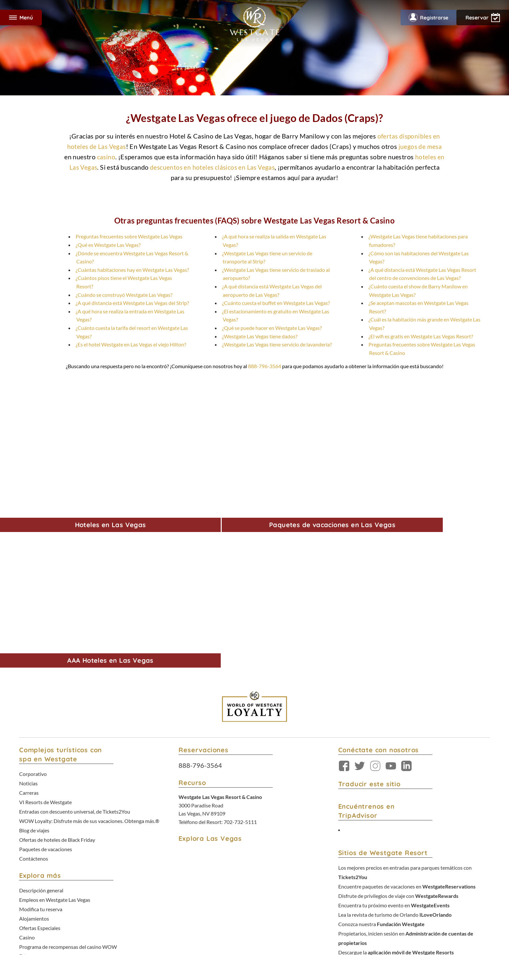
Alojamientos (34, 736)
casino (106, 157)
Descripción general (41, 711)
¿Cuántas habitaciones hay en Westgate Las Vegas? (132, 270)
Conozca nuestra (381, 749)
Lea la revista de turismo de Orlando (395, 741)
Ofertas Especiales (39, 745)
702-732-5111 (240, 655)
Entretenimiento (37, 786)
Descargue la (396, 774)
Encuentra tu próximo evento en (394, 733)
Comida (28, 795)
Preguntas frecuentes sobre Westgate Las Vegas (129, 236)
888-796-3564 (264, 366)
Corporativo (33, 606)
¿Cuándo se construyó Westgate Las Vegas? (124, 295)
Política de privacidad (272, 895)
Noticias (28, 614)
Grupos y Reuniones (41, 803)
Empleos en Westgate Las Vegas (54, 720)
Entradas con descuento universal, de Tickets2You (74, 639)
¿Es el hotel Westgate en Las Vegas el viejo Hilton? (131, 344)
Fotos (25, 770)
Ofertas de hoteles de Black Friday (57, 664)
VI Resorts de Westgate (45, 631)
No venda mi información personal (366, 895)
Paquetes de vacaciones (45, 673)
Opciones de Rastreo (303, 902)
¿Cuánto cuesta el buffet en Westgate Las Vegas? (276, 303)
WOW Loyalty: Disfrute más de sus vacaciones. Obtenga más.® (89, 648)
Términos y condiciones (231, 895)
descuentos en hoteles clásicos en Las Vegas (213, 167)
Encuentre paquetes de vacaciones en (407, 716)
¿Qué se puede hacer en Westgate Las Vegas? (272, 328)
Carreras (29, 623)
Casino (27, 753)
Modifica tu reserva (40, 728)
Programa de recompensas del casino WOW (68, 761)
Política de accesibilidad (313, 895)
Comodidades (34, 778)
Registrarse (426, 17)
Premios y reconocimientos (49, 811)
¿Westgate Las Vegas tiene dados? (259, 336)
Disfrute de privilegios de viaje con (398, 725)
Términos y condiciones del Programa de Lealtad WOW (235, 902)
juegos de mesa (421, 146)
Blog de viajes (34, 656)
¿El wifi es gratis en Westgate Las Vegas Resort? (420, 336)
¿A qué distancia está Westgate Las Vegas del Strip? (132, 303)
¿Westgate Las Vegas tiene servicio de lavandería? (277, 344)
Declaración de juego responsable (56, 819)
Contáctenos (33, 681)
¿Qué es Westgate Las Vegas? (108, 245)
